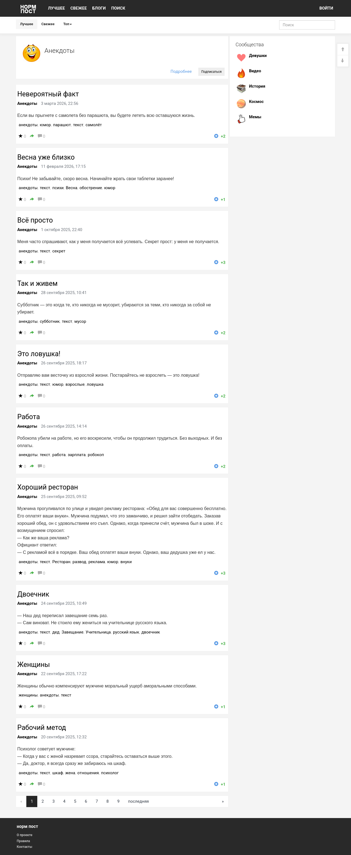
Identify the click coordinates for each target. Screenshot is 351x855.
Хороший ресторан (47, 487)
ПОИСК (118, 8)
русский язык (126, 632)
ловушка (95, 384)
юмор (45, 124)
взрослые (75, 384)
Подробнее (181, 71)
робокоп (96, 454)
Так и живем (37, 283)
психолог (109, 772)
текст (78, 124)
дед (56, 632)
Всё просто (35, 220)
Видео (255, 70)
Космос (256, 101)
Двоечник (33, 594)
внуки (126, 561)
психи (58, 187)
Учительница (98, 632)
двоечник (150, 632)
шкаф (57, 772)
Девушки (258, 55)
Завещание (72, 632)
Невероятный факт (48, 94)
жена (70, 772)
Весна (71, 187)
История (257, 86)
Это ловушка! (38, 354)
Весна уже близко (46, 157)
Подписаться (211, 72)
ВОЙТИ (326, 8)
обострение (91, 187)
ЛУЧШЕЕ (56, 8)
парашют (62, 124)
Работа (28, 417)
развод (79, 561)
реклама (96, 561)
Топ (67, 24)
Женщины (33, 665)
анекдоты (28, 124)
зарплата (77, 454)
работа (59, 454)
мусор (80, 321)
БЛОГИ (99, 8)
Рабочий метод (41, 728)
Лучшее (26, 24)
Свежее (48, 24)
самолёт (94, 124)
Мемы (255, 116)
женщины (28, 695)
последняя (138, 801)
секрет (58, 251)
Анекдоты (27, 103)
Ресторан (61, 561)
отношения (88, 772)
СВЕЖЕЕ (78, 8)
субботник (50, 321)
